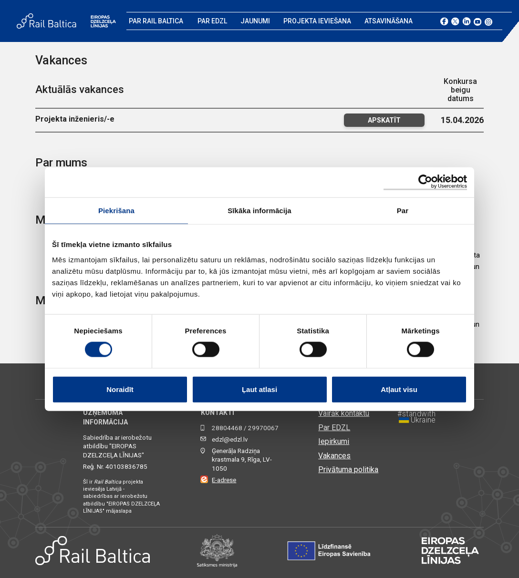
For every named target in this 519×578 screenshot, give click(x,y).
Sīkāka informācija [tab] (259, 210)
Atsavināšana (388, 21)
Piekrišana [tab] (116, 210)
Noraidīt (120, 389)
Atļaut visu (399, 389)
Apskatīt (384, 120)
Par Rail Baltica (156, 21)
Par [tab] (403, 210)
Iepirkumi (333, 441)
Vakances (334, 455)
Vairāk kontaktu (343, 413)
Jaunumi (255, 21)
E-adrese (224, 480)
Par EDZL (212, 21)
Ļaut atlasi (259, 389)
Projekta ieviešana (317, 21)
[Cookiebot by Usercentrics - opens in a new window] (425, 182)
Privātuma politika (348, 469)
